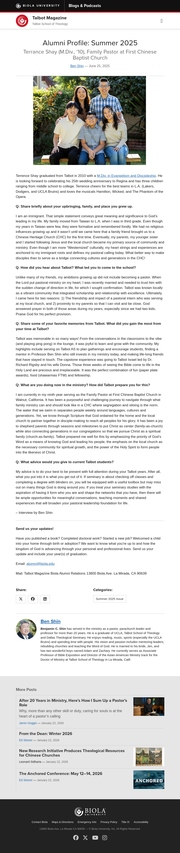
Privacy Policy (109, 822)
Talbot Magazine (49, 18)
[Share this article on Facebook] (33, 599)
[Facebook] (76, 838)
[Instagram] (104, 838)
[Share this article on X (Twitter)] (21, 599)
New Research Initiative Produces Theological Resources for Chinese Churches (72, 753)
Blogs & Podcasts (85, 5)
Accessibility (141, 822)
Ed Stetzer (26, 740)
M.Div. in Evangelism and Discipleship (126, 176)
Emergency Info (87, 822)
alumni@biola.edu (40, 564)
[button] (161, 21)
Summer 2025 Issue (110, 599)
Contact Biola (40, 822)
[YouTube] (95, 838)
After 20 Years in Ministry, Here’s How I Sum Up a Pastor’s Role (73, 703)
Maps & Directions (62, 822)
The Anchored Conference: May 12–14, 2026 (60, 773)
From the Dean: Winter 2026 (45, 733)
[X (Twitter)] (85, 838)
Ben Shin (77, 66)
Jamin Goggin (28, 723)
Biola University (41, 5)
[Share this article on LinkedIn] (45, 599)
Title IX (125, 822)
